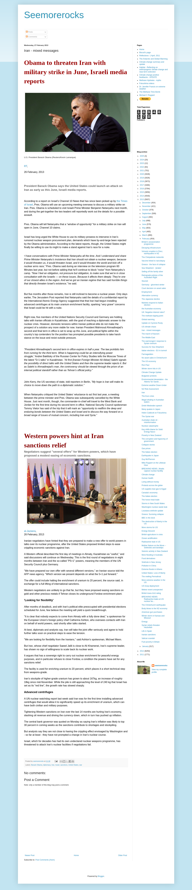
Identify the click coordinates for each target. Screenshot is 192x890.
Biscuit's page (145, 52)
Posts (29, 32)
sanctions (63, 765)
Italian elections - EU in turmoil (154, 350)
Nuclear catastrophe (150, 426)
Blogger (101, 876)
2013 (142, 199)
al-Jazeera (30, 531)
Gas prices (146, 448)
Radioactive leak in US (151, 542)
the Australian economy (151, 309)
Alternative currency (150, 295)
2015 (142, 192)
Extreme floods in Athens (152, 569)
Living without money (150, 482)
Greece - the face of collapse (153, 264)
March (145, 235)
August (145, 217)
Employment (147, 292)
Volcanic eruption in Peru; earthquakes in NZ (152, 252)
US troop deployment (150, 586)
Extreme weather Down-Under (154, 385)
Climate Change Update (151, 372)
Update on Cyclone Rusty (152, 323)
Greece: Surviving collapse (153, 514)
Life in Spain (147, 631)
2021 (142, 170)
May (144, 228)
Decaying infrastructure (151, 248)
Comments (31, 37)
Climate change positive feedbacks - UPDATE (149, 76)
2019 (142, 178)
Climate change (148, 475)
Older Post (122, 855)
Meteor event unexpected (152, 590)
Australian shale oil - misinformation (150, 421)
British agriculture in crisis (152, 534)
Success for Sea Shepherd (153, 347)
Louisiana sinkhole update (152, 511)
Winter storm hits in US (151, 369)
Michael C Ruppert (147, 95)
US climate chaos (149, 327)
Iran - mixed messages (151, 330)
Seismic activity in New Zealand (155, 551)
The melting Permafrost (151, 576)
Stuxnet (145, 281)
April (144, 231)
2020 (142, 174)
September (147, 213)
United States (73, 765)
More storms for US (150, 527)
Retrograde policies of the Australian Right (152, 276)
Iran (53, 765)
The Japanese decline (151, 299)
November (146, 206)
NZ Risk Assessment (150, 389)
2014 (142, 196)
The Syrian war (148, 416)
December (146, 203)
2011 (142, 654)
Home (76, 855)
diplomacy (47, 765)
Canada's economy (149, 493)
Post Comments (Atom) (45, 860)
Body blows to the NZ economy (154, 608)
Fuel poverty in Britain (151, 642)
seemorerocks (161, 665)
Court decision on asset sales (154, 288)
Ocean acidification (149, 538)
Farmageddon (147, 354)
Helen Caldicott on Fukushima (154, 413)
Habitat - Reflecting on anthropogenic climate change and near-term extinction (153, 69)
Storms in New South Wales (153, 503)
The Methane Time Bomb (149, 92)
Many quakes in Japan (151, 409)
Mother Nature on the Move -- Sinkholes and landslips (154, 546)
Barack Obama (36, 765)
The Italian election (149, 452)
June (144, 224)
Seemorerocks (54, 15)
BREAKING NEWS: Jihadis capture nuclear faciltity (153, 470)
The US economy (149, 361)
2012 (142, 651)
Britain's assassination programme (151, 243)
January (145, 646)
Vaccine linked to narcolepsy (153, 261)
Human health (147, 478)
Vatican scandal (148, 638)
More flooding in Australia (152, 555)
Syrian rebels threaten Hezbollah (151, 626)
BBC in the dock (148, 518)
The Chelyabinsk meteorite (153, 257)
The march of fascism (150, 334)
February (146, 239)
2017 (142, 185)
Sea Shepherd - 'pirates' (151, 268)
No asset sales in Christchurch (154, 358)
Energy (144, 622)
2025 (142, 156)
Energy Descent (148, 531)
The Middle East (148, 337)
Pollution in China (149, 566)
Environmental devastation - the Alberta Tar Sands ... (155, 380)
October (145, 210)
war (80, 765)
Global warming (148, 319)
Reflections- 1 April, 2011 (149, 56)
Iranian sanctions (149, 635)
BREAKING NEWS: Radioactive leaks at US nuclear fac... (153, 599)
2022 (142, 167)
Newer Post (30, 855)
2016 (142, 189)
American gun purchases (152, 612)
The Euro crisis (148, 396)
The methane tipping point (152, 316)
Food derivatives (148, 558)
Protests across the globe (152, 485)
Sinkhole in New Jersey (151, 562)
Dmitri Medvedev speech (152, 406)
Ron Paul (145, 365)
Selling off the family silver (152, 272)
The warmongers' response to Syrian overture (154, 342)
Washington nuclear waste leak (154, 507)
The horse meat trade (150, 500)
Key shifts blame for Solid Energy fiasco (152, 430)
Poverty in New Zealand (151, 435)
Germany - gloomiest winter (153, 285)
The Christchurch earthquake (154, 605)
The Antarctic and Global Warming (153, 59)
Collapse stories (148, 445)
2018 (142, 181)
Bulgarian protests (149, 376)
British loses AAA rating (151, 593)
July (144, 221)
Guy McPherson (148, 459)
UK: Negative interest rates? (153, 312)
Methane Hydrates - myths (150, 80)
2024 (142, 160)
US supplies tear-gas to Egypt (154, 489)
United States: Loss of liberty (153, 573)
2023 (142, 163)
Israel (57, 765)
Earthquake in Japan (150, 456)
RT (25, 166)
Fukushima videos (146, 83)
